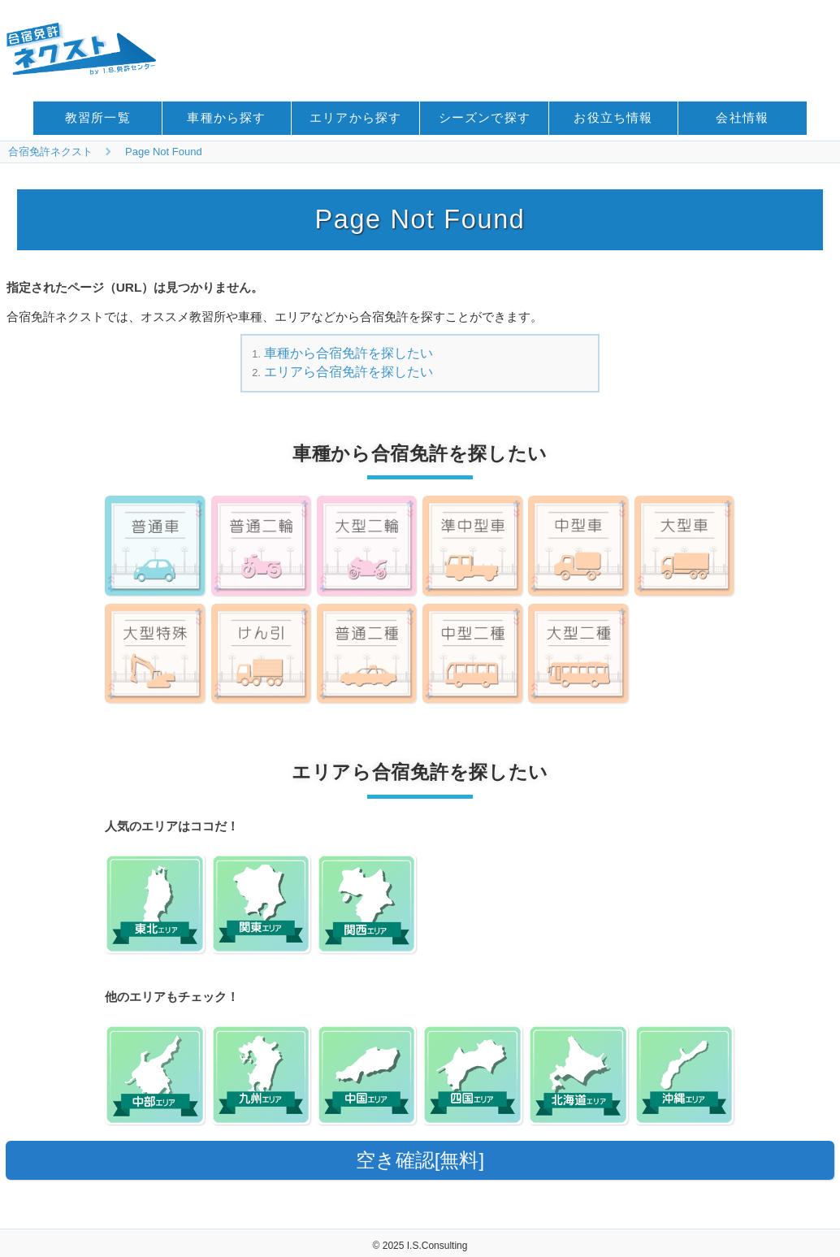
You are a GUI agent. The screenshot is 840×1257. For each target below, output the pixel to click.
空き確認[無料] (420, 1160)
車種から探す (226, 117)
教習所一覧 (98, 117)
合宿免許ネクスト (50, 151)
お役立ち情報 (613, 117)
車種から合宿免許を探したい (348, 353)
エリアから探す (355, 117)
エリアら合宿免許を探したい (348, 372)
